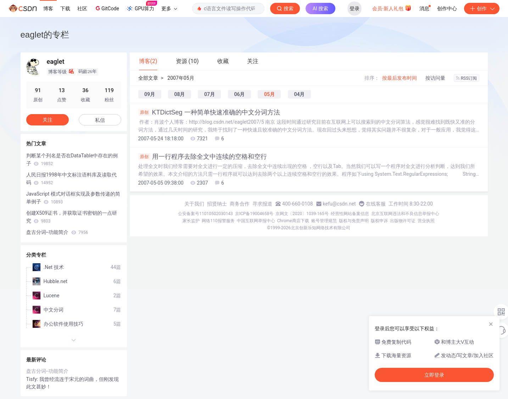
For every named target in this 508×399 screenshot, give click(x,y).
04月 (299, 94)
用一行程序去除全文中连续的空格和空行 (202, 156)
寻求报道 (262, 204)
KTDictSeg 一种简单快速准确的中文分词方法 (209, 112)
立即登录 (434, 375)
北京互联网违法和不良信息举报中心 (405, 213)
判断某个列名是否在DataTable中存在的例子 (72, 159)
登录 (354, 8)
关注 (47, 120)
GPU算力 (141, 6)
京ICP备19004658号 (254, 213)
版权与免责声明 (354, 220)
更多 (169, 8)
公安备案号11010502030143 (205, 213)
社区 (82, 8)
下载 (65, 8)
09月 (149, 94)
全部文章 (148, 78)
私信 (100, 120)
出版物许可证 (402, 220)
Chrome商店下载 (293, 220)
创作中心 (447, 8)
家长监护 (191, 220)
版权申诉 (379, 220)
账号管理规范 (324, 220)
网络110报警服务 (218, 220)
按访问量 (435, 78)
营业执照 (426, 220)
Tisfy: (32, 379)
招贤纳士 (217, 204)
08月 (179, 94)
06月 (239, 94)
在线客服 (376, 204)
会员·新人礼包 (392, 7)
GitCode (106, 8)
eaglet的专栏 (45, 34)
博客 (48, 8)
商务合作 (240, 204)
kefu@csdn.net (339, 204)
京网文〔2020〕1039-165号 (302, 213)
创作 (482, 8)
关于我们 (194, 204)
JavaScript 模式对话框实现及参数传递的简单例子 (73, 197)
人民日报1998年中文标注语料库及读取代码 (71, 178)
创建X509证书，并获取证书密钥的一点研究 (71, 217)
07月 (209, 94)
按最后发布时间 (399, 78)
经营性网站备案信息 (350, 213)
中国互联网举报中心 (256, 220)
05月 (269, 94)
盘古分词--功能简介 (57, 232)
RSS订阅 (466, 78)
